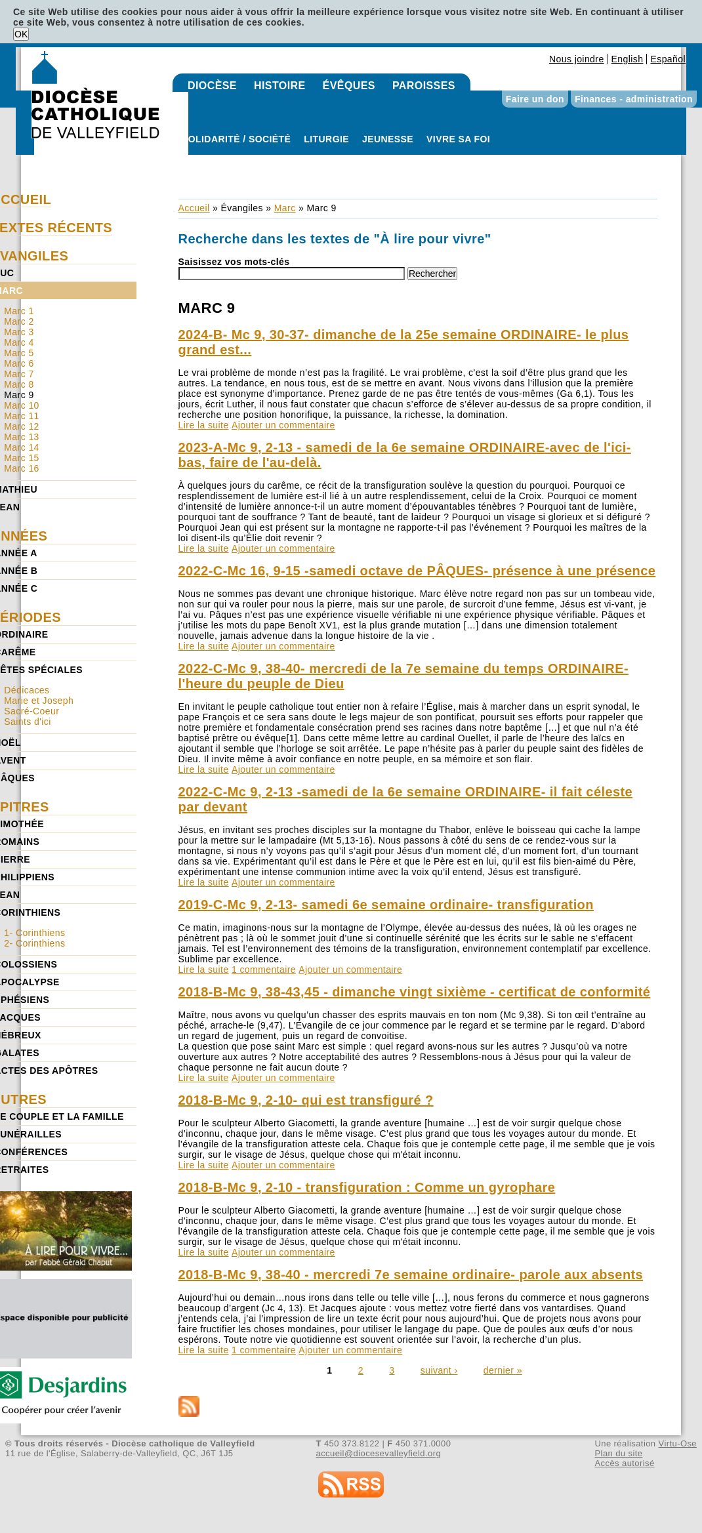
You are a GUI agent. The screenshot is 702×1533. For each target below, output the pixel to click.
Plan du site (618, 1453)
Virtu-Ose (678, 1443)
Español (668, 59)
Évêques (349, 85)
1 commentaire (264, 969)
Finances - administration (634, 99)
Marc (285, 208)
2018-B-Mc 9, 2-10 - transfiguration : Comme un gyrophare (367, 1187)
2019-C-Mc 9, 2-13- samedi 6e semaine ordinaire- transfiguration (386, 904)
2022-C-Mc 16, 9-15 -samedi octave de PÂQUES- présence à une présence (417, 570)
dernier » (503, 1370)
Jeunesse (387, 139)
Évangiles (241, 208)
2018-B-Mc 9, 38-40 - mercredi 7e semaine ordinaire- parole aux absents (411, 1274)
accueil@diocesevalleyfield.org (379, 1453)
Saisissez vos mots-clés (234, 261)
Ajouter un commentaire (283, 425)
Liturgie (326, 139)
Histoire (280, 85)
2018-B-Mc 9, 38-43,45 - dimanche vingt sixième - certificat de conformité (414, 992)
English (627, 59)
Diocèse (212, 85)
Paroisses (423, 85)
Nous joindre (576, 59)
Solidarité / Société (236, 139)
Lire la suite (203, 425)
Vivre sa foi (458, 139)
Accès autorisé (624, 1463)
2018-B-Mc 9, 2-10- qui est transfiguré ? (306, 1100)
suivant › (439, 1370)
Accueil (194, 208)
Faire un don (535, 99)
